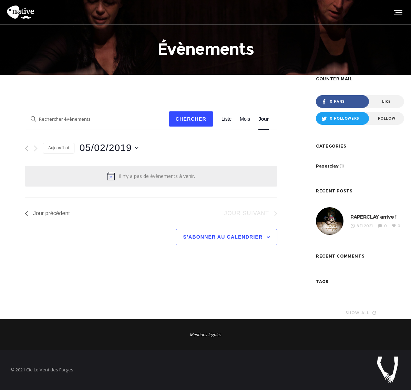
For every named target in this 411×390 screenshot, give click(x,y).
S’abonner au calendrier (223, 237)
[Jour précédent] (27, 148)
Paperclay (327, 166)
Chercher (191, 119)
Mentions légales (206, 334)
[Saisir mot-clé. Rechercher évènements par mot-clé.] (97, 119)
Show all (361, 312)
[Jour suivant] (36, 148)
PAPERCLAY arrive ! (373, 216)
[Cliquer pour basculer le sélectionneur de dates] (109, 148)
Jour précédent (47, 213)
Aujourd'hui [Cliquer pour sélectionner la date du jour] (58, 148)
